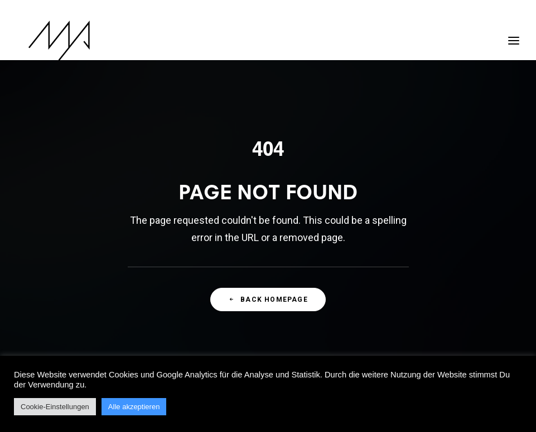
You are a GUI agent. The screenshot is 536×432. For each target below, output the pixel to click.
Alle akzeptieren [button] (134, 406)
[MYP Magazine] (48, 41)
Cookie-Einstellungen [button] (55, 406)
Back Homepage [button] (268, 299)
